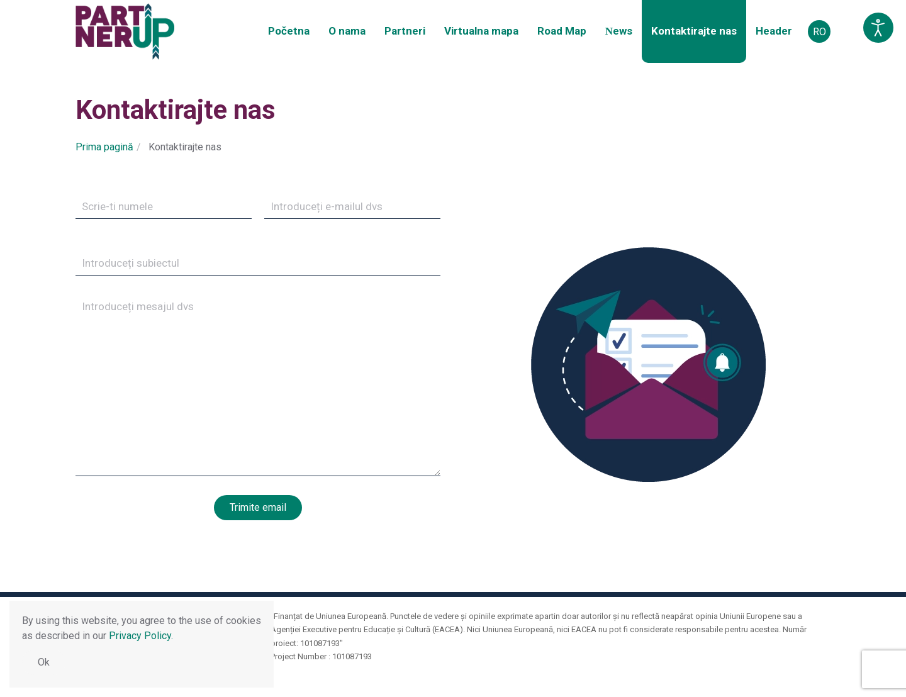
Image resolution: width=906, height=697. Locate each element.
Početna (289, 31)
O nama (347, 31)
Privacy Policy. (141, 636)
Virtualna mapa (481, 31)
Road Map (561, 31)
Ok (44, 662)
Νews (618, 31)
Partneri (404, 31)
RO (819, 32)
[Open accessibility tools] (878, 28)
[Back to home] (125, 31)
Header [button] (774, 31)
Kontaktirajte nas (694, 31)
